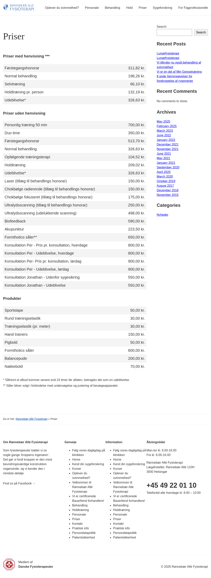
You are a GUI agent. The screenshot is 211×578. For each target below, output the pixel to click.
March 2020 (165, 176)
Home (76, 459)
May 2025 (163, 121)
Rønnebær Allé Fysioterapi (31, 418)
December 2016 (167, 190)
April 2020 (163, 172)
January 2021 (166, 162)
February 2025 (167, 126)
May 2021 (163, 158)
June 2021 (164, 153)
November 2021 (167, 149)
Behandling (112, 7)
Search (161, 26)
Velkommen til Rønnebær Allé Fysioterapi (82, 487)
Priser (143, 7)
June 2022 (164, 135)
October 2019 (166, 181)
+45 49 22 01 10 (171, 485)
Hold (129, 7)
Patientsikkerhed (83, 537)
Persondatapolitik (84, 532)
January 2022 (166, 139)
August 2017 (165, 185)
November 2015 (167, 194)
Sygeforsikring (162, 7)
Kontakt (77, 523)
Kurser (76, 468)
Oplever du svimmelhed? (62, 7)
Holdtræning (80, 510)
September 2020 (168, 167)
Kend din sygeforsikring (88, 464)
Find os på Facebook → (19, 483)
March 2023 (165, 130)
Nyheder (162, 214)
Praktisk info (80, 528)
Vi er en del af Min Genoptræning (179, 71)
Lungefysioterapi (168, 53)
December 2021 (167, 144)
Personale (92, 7)
